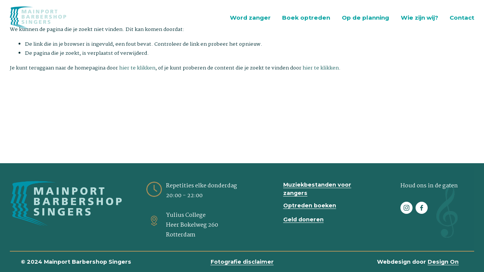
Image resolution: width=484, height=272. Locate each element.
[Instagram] (406, 208)
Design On (443, 261)
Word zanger (250, 17)
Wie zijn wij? (419, 17)
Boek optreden (306, 17)
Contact (462, 17)
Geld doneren (303, 219)
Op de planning (365, 17)
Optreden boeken (309, 205)
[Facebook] (422, 208)
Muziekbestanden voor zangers (317, 188)
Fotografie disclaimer (242, 261)
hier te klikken (137, 68)
